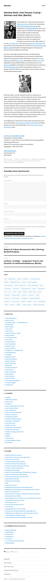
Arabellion (26, 279)
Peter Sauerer (9, 369)
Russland (24, 298)
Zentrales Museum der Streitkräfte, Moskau (18, 517)
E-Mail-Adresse (9, 211)
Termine (28, 159)
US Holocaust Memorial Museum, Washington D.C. (20, 511)
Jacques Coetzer (10, 346)
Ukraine (29, 301)
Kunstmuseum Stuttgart (12, 481)
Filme (41, 285)
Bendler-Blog (9, 532)
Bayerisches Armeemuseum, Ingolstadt (17, 457)
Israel (19, 292)
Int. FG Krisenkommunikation (14, 541)
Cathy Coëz (8, 329)
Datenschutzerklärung (11, 570)
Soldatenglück (9, 543)
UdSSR (23, 301)
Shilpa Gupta (9, 374)
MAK (6, 483)
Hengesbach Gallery (11, 417)
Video (6, 304)
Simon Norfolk (9, 378)
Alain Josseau (9, 320)
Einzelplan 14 (9, 536)
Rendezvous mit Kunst (12, 429)
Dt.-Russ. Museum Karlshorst (14, 468)
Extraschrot (9, 339)
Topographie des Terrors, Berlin (15, 509)
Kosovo (39, 60)
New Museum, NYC (11, 502)
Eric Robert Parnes (11, 337)
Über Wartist (8, 563)
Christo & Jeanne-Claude (13, 333)
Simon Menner (10, 376)
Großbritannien (25, 288)
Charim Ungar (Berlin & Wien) (14, 406)
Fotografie (26, 160)
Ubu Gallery (9, 442)
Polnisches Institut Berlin (13, 427)
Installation (41, 288)
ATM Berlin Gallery (11, 399)
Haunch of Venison (11, 414)
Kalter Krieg (32, 292)
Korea (39, 292)
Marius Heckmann (11, 359)
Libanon (24, 295)
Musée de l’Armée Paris (12, 491)
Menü (43, 5)
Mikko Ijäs (8, 365)
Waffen (19, 304)
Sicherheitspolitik (34, 298)
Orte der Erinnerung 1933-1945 (14, 504)
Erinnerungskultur (19, 160)
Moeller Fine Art (10, 425)
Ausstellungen (41, 159)
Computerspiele (32, 282)
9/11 (5, 279)
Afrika (19, 279)
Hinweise (23, 159)
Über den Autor (9, 566)
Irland (33, 160)
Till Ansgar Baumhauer (12, 380)
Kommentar (8, 180)
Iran (9, 292)
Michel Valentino (10, 363)
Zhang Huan (9, 385)
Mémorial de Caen (11, 485)
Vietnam (12, 162)
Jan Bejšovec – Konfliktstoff (14, 350)
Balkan (5, 160)
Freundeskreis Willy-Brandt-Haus (26, 123)
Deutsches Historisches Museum (15, 464)
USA (39, 160)
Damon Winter (9, 335)
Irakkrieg (7, 65)
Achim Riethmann (11, 318)
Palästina (7, 298)
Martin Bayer (9, 159)
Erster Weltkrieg (33, 285)
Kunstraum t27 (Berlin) (12, 421)
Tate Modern (9, 506)
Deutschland (11, 160)
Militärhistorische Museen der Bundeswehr (19, 487)
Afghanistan (34, 159)
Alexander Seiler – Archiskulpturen (16, 322)
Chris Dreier (9, 331)
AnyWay (7, 397)
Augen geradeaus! (10, 530)
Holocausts (19, 60)
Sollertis (8, 434)
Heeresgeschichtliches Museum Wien (17, 476)
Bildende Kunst (15, 282)
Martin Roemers (10, 361)
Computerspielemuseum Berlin (15, 461)
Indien (34, 288)
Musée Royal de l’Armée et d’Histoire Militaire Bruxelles (22, 494)
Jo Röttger (8, 354)
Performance (16, 298)
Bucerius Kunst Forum (12, 459)
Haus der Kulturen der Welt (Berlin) (16, 474)
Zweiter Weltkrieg (19, 162)
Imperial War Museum (12, 479)
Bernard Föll (9, 324)
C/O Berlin (8, 404)
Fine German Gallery (11, 408)
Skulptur (7, 301)
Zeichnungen (27, 304)
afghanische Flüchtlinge (34, 43)
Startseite (7, 559)
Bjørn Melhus (9, 327)
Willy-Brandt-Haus (22, 24)
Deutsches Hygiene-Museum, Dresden (17, 466)
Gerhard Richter (10, 342)
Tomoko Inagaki (10, 382)
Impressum (7, 574)
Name (6, 203)
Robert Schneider (10, 372)
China (23, 282)
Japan (36, 160)
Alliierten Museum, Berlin (13, 455)
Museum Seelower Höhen (13, 496)
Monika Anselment (11, 367)
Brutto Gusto (9, 401)
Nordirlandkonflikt (12, 67)
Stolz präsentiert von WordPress (17, 579)
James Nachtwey (10, 348)
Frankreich (16, 288)
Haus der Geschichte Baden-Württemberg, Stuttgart (21, 472)
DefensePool (9, 534)
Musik (37, 295)
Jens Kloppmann (10, 352)
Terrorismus (15, 301)
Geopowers (8, 538)
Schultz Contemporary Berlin (14, 432)
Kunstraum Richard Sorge (13, 419)
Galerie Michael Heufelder (13, 412)
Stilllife (7, 436)
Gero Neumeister (10, 344)
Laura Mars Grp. (10, 423)
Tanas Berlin (9, 438)
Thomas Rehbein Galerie (13, 440)
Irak (30, 160)
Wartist (7, 6)
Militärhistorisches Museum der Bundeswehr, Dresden (22, 489)
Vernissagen (7, 162)
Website (6, 218)
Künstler (7, 295)
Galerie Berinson (10, 410)
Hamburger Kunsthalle (12, 470)
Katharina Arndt (10, 357)
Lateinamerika (16, 295)
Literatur (31, 295)
